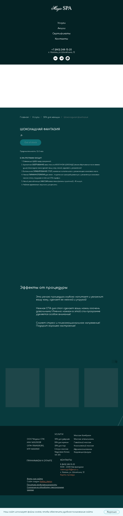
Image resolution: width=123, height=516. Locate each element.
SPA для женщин (51, 117)
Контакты (61, 39)
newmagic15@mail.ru (69, 470)
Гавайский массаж (82, 442)
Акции (61, 28)
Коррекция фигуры (82, 452)
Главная (24, 117)
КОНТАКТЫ (66, 460)
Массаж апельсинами (84, 439)
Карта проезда (67, 475)
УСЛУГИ (59, 434)
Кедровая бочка (62, 452)
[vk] (55, 58)
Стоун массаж (61, 449)
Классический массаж (84, 446)
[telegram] (61, 58)
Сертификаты (62, 33)
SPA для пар (60, 446)
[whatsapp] (68, 58)
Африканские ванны (83, 449)
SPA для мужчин (61, 442)
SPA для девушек (62, 439)
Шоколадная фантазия (76, 117)
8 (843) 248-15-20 (67, 464)
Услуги (62, 23)
